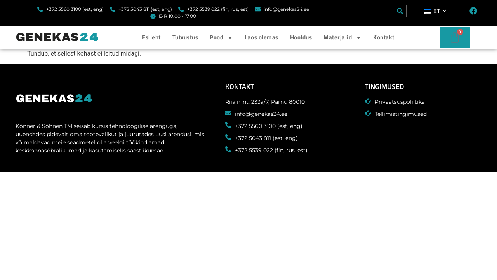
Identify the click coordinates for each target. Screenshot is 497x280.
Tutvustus (185, 37)
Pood (221, 37)
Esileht (151, 37)
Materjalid (342, 37)
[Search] (400, 11)
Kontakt (383, 37)
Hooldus (301, 37)
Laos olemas (261, 37)
